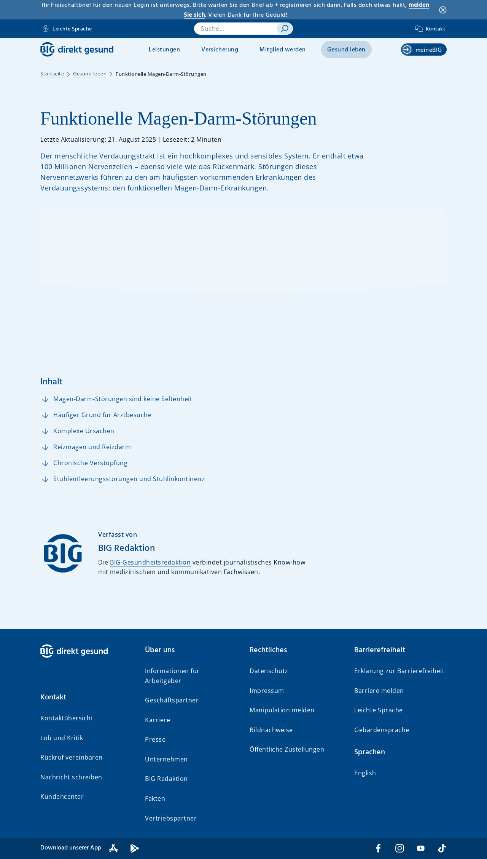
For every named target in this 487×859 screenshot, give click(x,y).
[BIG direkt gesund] (76, 49)
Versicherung (219, 50)
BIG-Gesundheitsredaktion (150, 562)
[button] (86, 697)
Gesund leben (346, 50)
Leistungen (164, 50)
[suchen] (284, 28)
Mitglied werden (282, 50)
